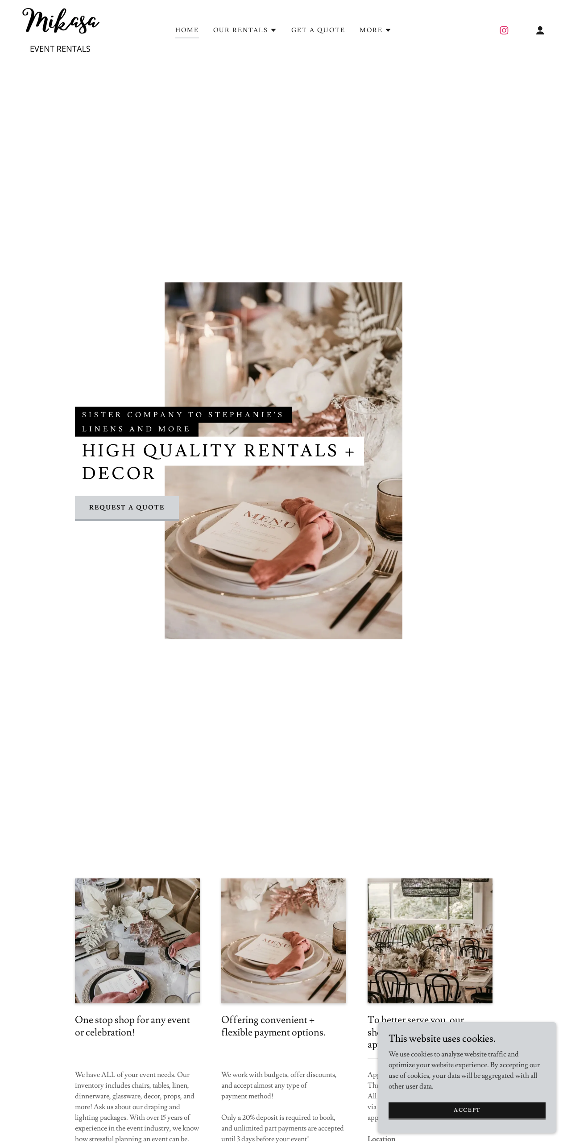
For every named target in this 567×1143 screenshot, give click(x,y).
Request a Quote (127, 508)
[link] (60, 28)
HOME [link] (187, 30)
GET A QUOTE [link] (318, 30)
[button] (245, 30)
